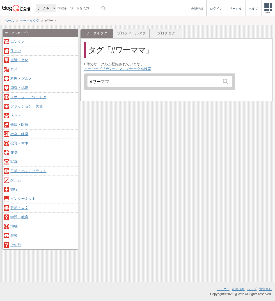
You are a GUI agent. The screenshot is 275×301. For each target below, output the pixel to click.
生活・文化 (19, 60)
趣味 (14, 152)
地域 (14, 226)
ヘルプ (252, 289)
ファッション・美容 (26, 106)
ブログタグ (166, 33)
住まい (15, 51)
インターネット (23, 199)
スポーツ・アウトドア (28, 97)
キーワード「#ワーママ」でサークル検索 (117, 69)
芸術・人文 (19, 208)
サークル (223, 289)
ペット (15, 115)
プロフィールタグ (131, 33)
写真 (14, 162)
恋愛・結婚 (19, 88)
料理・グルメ (21, 78)
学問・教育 (19, 217)
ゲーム (15, 180)
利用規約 (238, 289)
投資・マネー (21, 143)
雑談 (14, 235)
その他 (15, 245)
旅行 (14, 189)
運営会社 (265, 289)
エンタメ (17, 41)
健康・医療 (19, 125)
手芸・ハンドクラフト (28, 171)
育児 (14, 69)
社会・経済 (19, 134)
